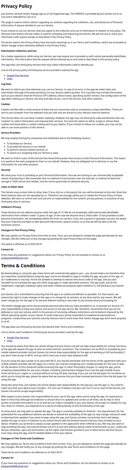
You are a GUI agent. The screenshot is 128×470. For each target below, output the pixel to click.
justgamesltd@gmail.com (14, 258)
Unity (9, 78)
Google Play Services (18, 75)
